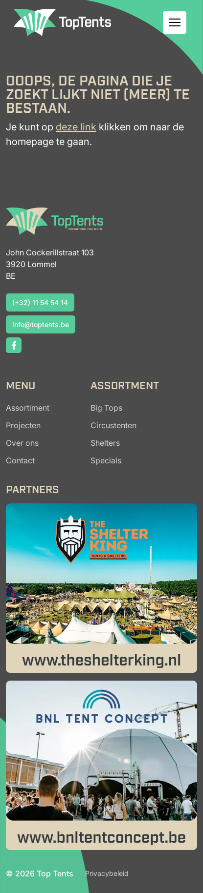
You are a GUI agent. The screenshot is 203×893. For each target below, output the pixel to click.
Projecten (23, 425)
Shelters (105, 443)
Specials (105, 460)
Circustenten (113, 425)
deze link (76, 127)
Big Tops (106, 408)
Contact (20, 460)
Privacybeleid (107, 873)
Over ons (22, 443)
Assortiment (27, 408)
